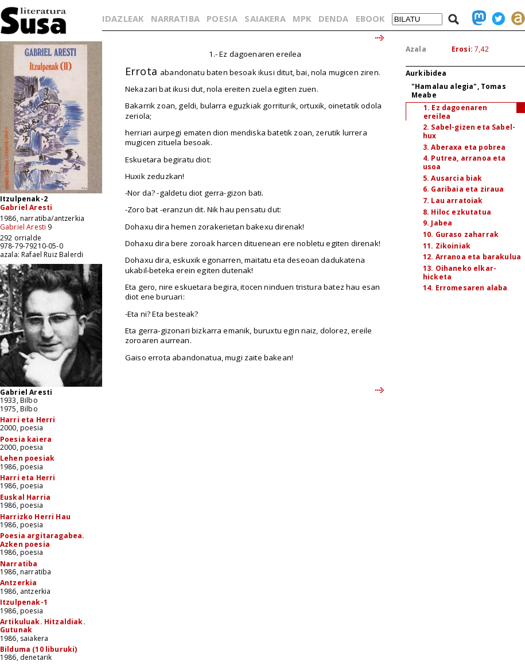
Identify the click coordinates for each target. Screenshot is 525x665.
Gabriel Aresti (26, 207)
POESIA (222, 18)
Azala (416, 49)
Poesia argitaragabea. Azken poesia (42, 540)
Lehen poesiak (27, 458)
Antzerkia (18, 583)
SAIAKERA (264, 18)
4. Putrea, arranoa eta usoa (464, 162)
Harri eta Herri (27, 420)
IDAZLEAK (122, 18)
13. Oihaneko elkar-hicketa (459, 272)
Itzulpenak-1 (24, 602)
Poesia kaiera (26, 439)
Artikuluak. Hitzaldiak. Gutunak (42, 626)
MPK (302, 18)
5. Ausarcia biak (453, 178)
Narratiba (18, 564)
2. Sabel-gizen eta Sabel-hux (469, 131)
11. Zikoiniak (446, 246)
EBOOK (370, 18)
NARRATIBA (175, 18)
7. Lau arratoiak (453, 200)
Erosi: (462, 49)
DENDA (333, 18)
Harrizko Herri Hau (35, 517)
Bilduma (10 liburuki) (38, 649)
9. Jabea (437, 223)
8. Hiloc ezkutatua (457, 212)
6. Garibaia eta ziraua (463, 189)
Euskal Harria (25, 497)
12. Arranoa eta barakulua (472, 257)
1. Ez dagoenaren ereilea (455, 112)
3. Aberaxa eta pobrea (464, 147)
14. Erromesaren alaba (465, 288)
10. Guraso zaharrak (461, 234)
